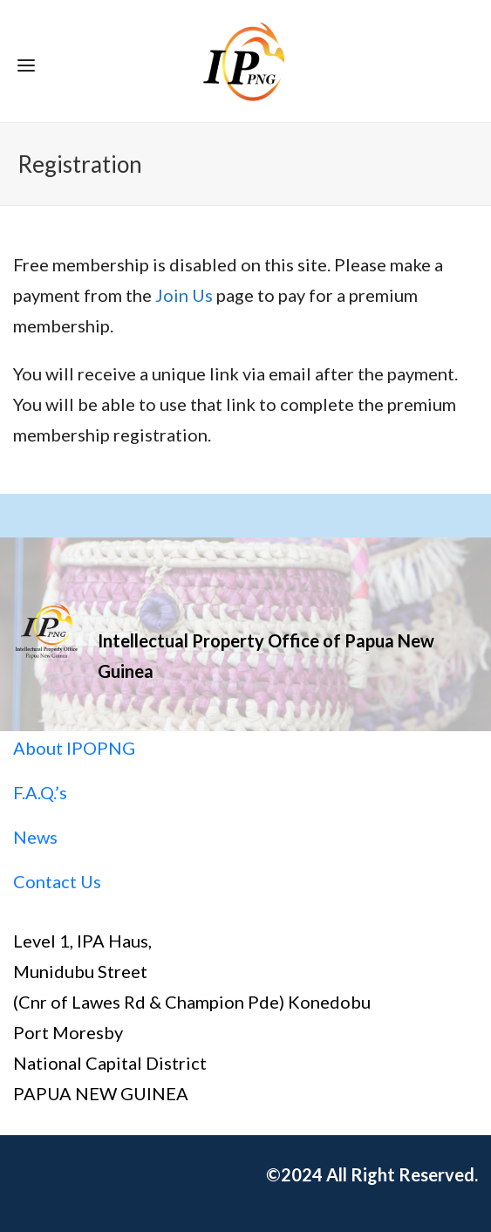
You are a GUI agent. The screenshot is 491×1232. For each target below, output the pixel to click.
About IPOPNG (74, 747)
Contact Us (57, 881)
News (35, 836)
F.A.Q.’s (40, 792)
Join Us (184, 294)
